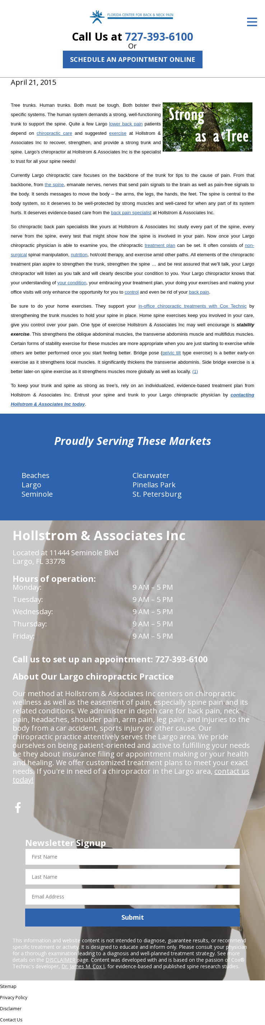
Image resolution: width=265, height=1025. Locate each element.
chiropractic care (54, 133)
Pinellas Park (154, 484)
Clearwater (150, 475)
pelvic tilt (171, 352)
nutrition (79, 254)
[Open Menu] (252, 22)
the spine (54, 184)
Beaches (36, 475)
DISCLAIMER (60, 959)
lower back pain (126, 124)
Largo (31, 484)
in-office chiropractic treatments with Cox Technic (193, 306)
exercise (117, 133)
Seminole (37, 494)
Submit (132, 917)
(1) (195, 371)
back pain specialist (131, 212)
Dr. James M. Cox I (82, 966)
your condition (71, 282)
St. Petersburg (157, 494)
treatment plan (160, 245)
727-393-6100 (159, 36)
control (132, 292)
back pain (199, 292)
